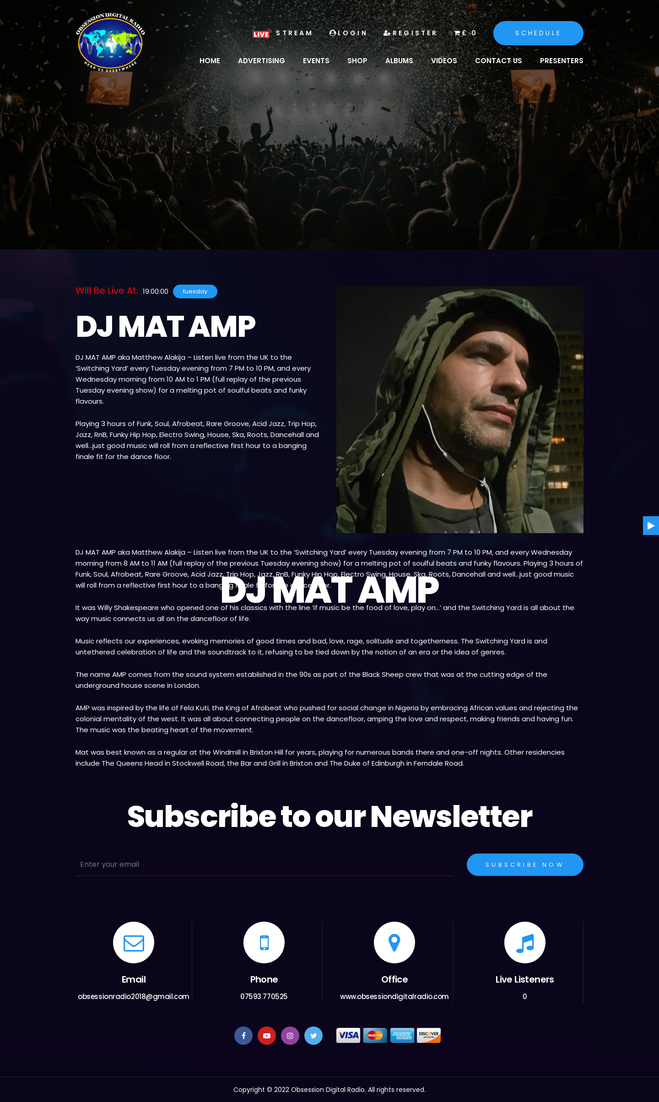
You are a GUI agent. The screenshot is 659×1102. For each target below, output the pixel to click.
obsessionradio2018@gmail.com (133, 996)
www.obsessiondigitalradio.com (394, 996)
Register (411, 33)
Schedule (538, 33)
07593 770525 (264, 996)
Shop (357, 61)
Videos (444, 61)
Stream (281, 33)
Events (316, 61)
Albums (399, 61)
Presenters (561, 61)
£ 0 (466, 33)
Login (349, 33)
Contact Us (498, 61)
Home (210, 61)
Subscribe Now (525, 864)
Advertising (261, 61)
